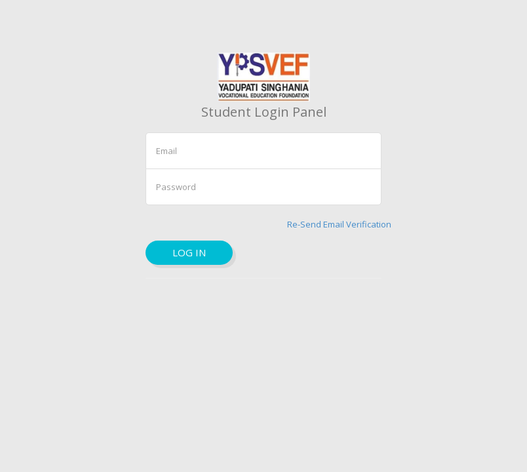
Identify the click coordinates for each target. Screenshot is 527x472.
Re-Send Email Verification (339, 224)
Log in (189, 252)
